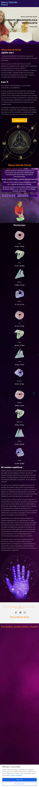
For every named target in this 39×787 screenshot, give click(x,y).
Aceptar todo (19, 779)
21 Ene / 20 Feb (19, 444)
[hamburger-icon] (36, 3)
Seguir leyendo (19, 120)
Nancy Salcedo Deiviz (9, 3)
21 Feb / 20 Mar (19, 463)
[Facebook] (16, 612)
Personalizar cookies (19, 783)
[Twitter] (20, 612)
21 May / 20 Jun (19, 285)
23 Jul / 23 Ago (19, 326)
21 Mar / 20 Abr (19, 246)
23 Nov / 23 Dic (19, 405)
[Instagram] (25, 612)
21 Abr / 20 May (19, 266)
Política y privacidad (16, 775)
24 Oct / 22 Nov (19, 384)
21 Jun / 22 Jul (19, 304)
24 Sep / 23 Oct (19, 364)
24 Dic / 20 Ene (19, 425)
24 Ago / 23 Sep (19, 345)
